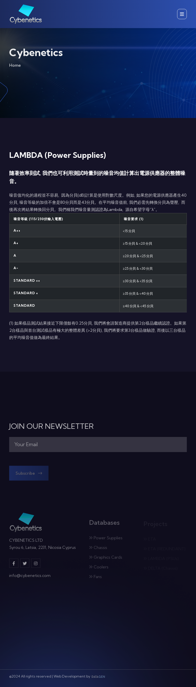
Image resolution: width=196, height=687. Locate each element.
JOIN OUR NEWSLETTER (51, 426)
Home (15, 66)
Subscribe (29, 474)
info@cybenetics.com (30, 577)
